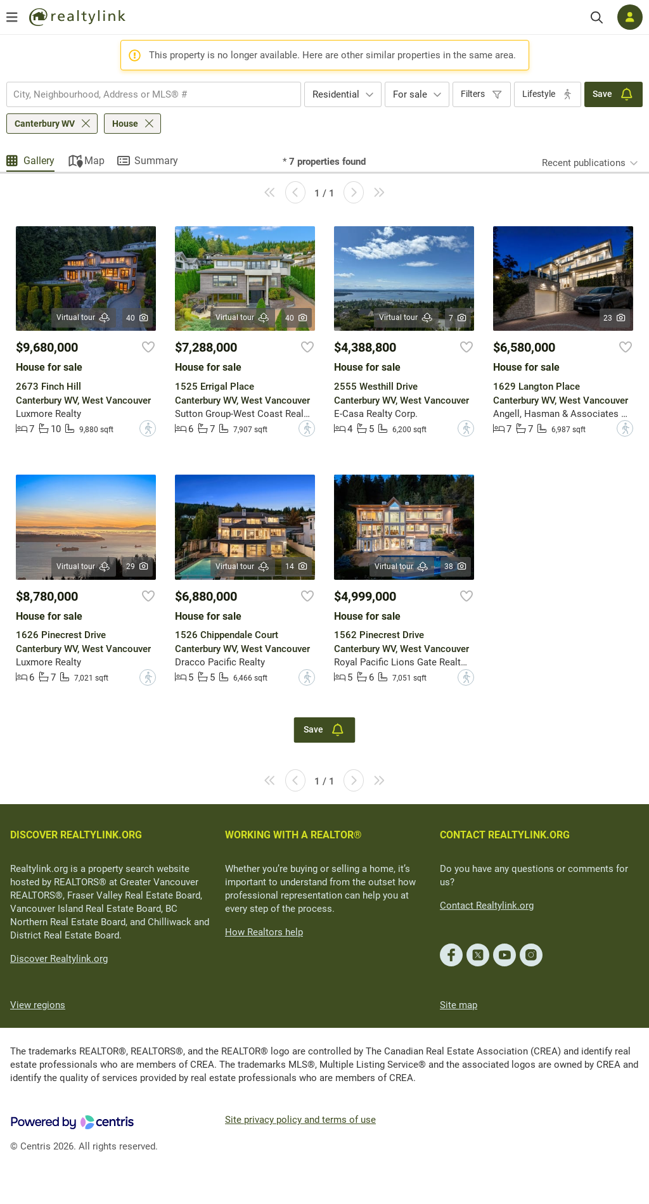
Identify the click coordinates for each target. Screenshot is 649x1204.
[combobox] (153, 94)
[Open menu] (12, 17)
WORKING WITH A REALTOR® (293, 835)
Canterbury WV (45, 123)
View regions (37, 1005)
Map (94, 161)
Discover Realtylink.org (59, 958)
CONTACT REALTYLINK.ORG (505, 835)
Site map (458, 1005)
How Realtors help (264, 932)
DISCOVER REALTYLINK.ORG (76, 835)
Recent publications (584, 163)
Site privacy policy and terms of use (300, 1119)
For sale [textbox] (410, 94)
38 (456, 566)
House (125, 123)
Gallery (39, 161)
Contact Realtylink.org (487, 905)
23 (615, 318)
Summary (156, 161)
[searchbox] (145, 94)
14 (297, 566)
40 (138, 318)
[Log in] (630, 17)
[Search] (597, 17)
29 (138, 566)
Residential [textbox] (335, 94)
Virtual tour (83, 318)
